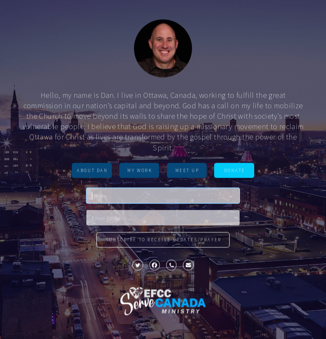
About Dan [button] (92, 171)
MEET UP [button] (187, 171)
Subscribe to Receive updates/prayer (164, 241)
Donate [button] (234, 171)
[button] (137, 266)
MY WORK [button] (139, 171)
